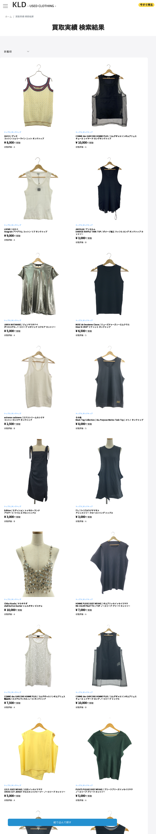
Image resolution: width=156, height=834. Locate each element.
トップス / (8, 132)
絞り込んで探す (62, 822)
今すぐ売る (146, 5)
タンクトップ (16, 132)
